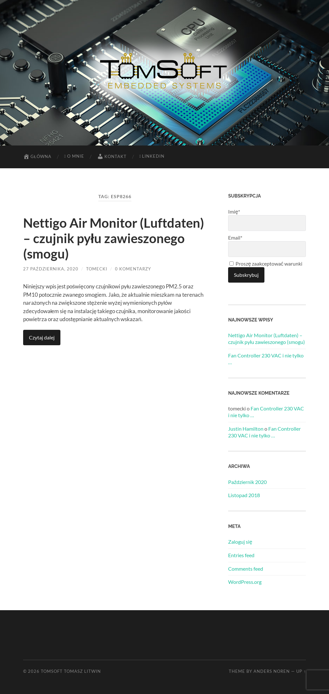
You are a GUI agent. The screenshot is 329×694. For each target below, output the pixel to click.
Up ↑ (301, 671)
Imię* (267, 219)
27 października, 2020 (50, 268)
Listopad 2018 (244, 495)
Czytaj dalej (42, 337)
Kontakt (112, 156)
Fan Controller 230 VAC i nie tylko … (266, 358)
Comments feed (245, 569)
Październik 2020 (247, 482)
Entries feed (241, 555)
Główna (37, 156)
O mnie (74, 156)
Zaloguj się (240, 542)
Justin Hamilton (245, 429)
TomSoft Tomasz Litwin (71, 671)
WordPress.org (245, 582)
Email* (267, 245)
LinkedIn (152, 156)
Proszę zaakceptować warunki (265, 263)
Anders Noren (271, 671)
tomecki (96, 268)
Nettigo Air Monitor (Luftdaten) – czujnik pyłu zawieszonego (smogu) (113, 238)
